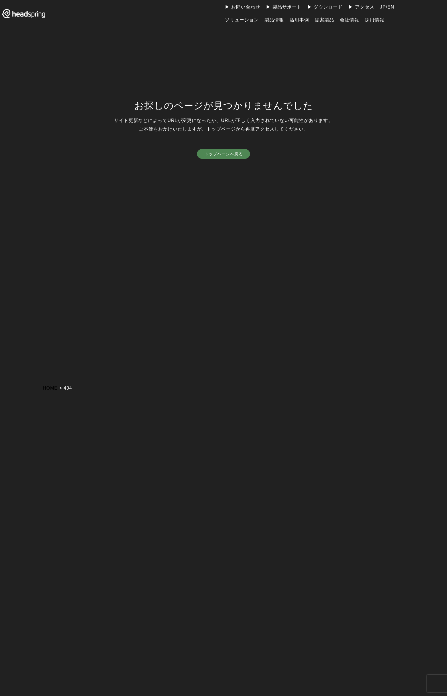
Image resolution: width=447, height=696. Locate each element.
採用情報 (374, 19)
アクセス (364, 7)
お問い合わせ (245, 7)
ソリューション (242, 19)
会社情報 (349, 19)
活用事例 (299, 19)
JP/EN (387, 7)
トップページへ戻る (223, 154)
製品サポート (287, 7)
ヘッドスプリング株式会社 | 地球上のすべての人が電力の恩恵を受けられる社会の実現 (30, 13)
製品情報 (274, 19)
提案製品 (324, 19)
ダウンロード (328, 7)
